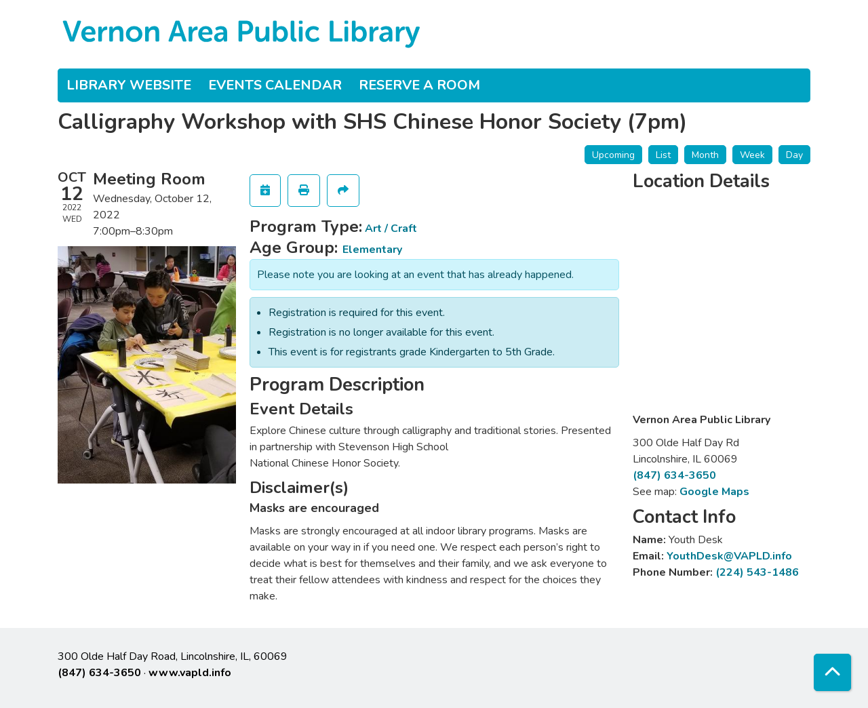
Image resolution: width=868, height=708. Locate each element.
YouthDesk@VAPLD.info (729, 556)
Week (752, 155)
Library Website (128, 85)
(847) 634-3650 (674, 475)
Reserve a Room (419, 85)
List (663, 155)
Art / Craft (391, 228)
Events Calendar (275, 85)
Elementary (372, 249)
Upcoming (613, 155)
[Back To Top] (832, 672)
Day (794, 155)
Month (705, 155)
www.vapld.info (190, 672)
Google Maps (714, 491)
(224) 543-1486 (757, 572)
